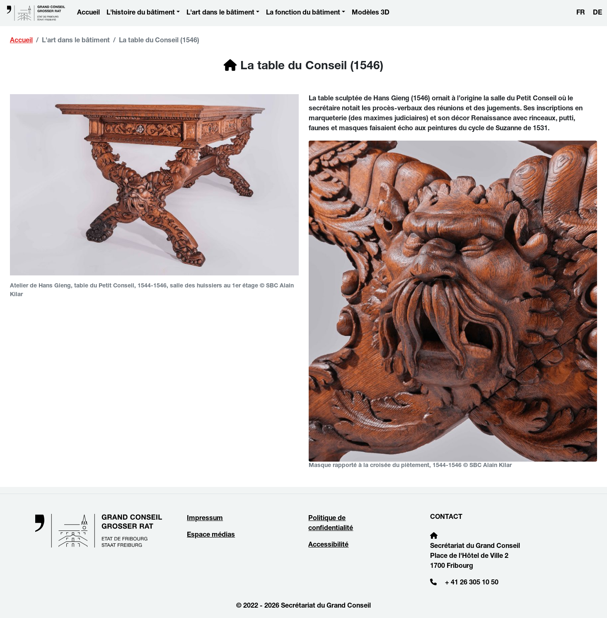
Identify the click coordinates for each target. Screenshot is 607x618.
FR (580, 13)
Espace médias (211, 535)
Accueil (88, 13)
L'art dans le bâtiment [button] (220, 13)
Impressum (205, 519)
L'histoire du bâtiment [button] (140, 13)
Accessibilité (328, 545)
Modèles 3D (370, 13)
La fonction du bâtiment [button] (303, 13)
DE (597, 13)
